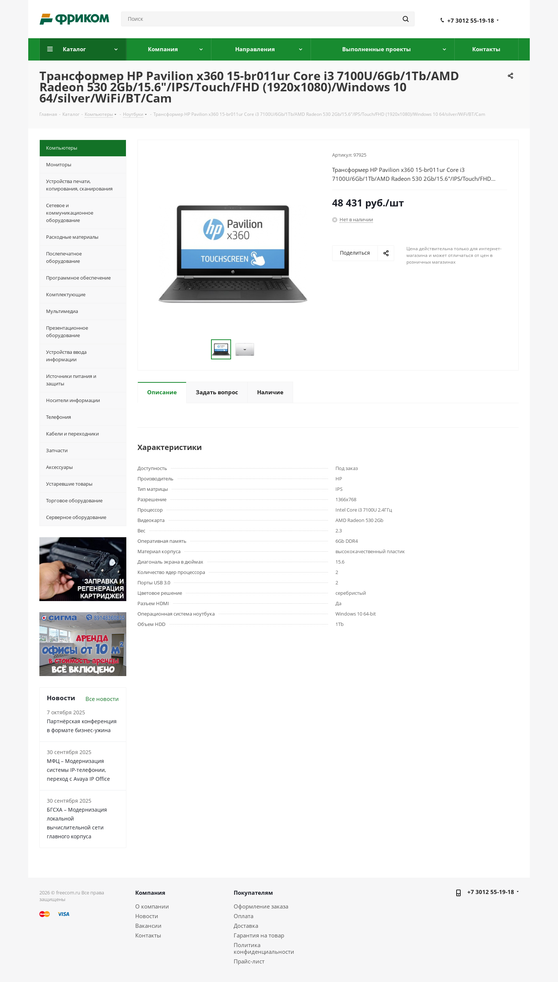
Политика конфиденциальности (264, 948)
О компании (152, 906)
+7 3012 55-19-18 (470, 20)
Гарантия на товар (259, 935)
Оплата (243, 916)
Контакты (148, 935)
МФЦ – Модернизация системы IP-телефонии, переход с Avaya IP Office (78, 769)
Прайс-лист (249, 961)
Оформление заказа (261, 906)
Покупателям (253, 892)
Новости (146, 916)
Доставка (246, 925)
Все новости (102, 698)
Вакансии (148, 925)
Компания (150, 892)
